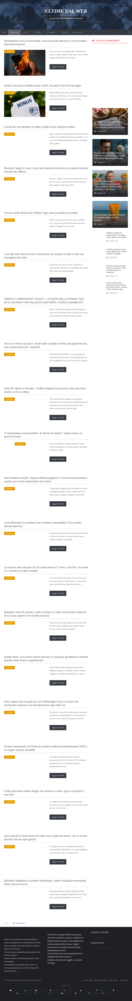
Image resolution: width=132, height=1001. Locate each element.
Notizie (27, 32)
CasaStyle (39, 32)
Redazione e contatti (101, 980)
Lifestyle (9, 51)
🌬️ (66, 993)
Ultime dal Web (66, 11)
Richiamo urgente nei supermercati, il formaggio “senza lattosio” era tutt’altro (116, 235)
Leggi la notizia (58, 67)
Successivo (22, 923)
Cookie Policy (124, 980)
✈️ (103, 990)
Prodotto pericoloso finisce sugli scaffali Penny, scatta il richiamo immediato (116, 252)
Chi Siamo (65, 32)
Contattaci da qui (97, 937)
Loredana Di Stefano (35, 980)
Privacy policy (113, 980)
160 (14, 923)
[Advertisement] (110, 76)
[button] (129, 32)
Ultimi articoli (14, 32)
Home (4, 32)
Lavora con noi (77, 32)
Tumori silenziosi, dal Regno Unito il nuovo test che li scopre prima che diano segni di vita (109, 155)
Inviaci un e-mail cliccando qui (102, 948)
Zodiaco (9, 444)
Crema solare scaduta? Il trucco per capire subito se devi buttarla (109, 217)
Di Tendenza (53, 32)
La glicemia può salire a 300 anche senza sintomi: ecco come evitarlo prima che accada (109, 124)
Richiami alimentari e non (15, 891)
